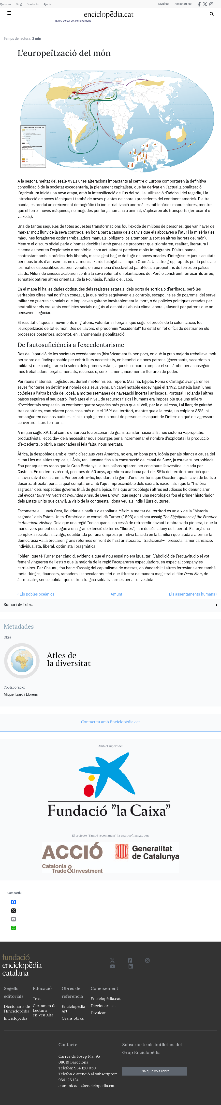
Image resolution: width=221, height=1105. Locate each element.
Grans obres (73, 1018)
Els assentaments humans (193, 594)
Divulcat (163, 4)
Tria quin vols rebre (154, 1071)
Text (37, 998)
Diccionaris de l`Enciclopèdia (17, 1008)
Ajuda (47, 4)
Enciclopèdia (15, 1018)
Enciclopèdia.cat (106, 998)
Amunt (116, 594)
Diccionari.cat (183, 4)
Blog (19, 4)
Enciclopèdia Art (73, 1008)
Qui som (5, 4)
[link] (110, 605)
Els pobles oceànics (35, 594)
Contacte (32, 4)
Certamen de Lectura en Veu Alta (44, 1010)
